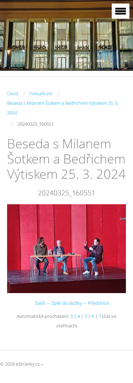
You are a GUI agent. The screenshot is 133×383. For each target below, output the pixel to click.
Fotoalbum (40, 93)
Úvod (12, 93)
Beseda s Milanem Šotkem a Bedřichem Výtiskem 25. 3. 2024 (62, 108)
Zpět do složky (66, 303)
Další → (43, 303)
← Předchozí (95, 303)
